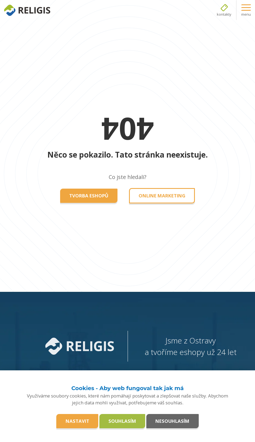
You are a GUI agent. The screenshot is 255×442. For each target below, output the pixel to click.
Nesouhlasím (172, 421)
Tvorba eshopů (88, 195)
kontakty (224, 14)
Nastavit (77, 421)
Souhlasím (122, 421)
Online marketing (162, 195)
